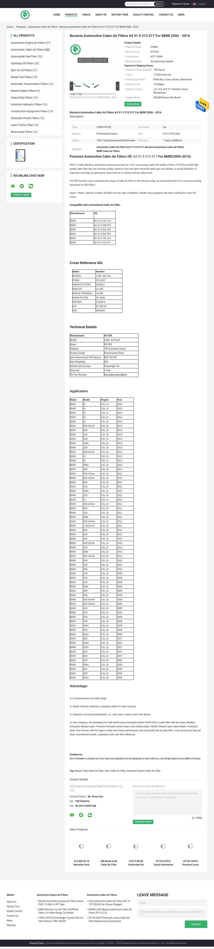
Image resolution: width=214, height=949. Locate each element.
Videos (86, 14)
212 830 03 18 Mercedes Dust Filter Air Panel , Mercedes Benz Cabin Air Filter (81, 863)
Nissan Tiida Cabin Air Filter (89, 770)
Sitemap (11, 925)
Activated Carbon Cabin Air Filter (144, 770)
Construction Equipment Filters (29, 111)
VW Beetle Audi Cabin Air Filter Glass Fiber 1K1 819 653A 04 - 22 (109, 863)
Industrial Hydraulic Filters (26, 104)
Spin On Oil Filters (21, 70)
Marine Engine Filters (23, 90)
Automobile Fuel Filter (24, 56)
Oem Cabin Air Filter (115, 770)
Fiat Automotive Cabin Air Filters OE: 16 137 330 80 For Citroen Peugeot (109, 903)
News (181, 14)
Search (159, 4)
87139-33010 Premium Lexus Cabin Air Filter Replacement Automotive (190, 863)
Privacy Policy (37, 943)
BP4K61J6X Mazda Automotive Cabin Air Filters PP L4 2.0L (110, 911)
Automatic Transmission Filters (29, 83)
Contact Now (133, 104)
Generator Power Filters (25, 118)
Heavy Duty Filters (21, 97)
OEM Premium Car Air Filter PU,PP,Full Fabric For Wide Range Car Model (58, 911)
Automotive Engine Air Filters (28, 42)
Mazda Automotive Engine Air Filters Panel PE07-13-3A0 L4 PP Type (60, 903)
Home (57, 14)
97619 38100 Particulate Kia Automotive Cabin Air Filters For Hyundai (136, 863)
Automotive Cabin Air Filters (42, 27)
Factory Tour (120, 14)
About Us (100, 14)
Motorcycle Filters (21, 131)
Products (71, 14)
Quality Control (143, 14)
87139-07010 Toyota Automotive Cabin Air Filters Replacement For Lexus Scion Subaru (163, 863)
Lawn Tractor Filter (22, 125)
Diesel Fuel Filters (21, 77)
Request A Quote (180, 4)
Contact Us (166, 14)
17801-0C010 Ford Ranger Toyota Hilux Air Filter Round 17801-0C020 (60, 919)
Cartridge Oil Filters (22, 63)
